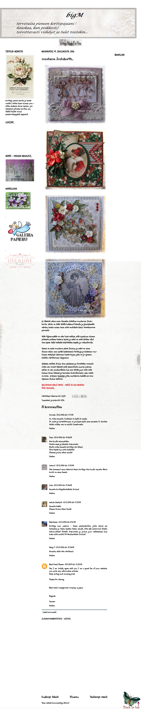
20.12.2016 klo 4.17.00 (64, 414)
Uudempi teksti (50, 697)
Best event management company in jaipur (66, 587)
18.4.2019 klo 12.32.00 (73, 564)
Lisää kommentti (49, 612)
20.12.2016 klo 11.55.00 (65, 465)
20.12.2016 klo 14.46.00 (63, 485)
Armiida (52, 414)
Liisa (51, 485)
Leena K (52, 465)
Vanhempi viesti (98, 697)
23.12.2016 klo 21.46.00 (65, 547)
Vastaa (52, 428)
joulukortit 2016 (57, 400)
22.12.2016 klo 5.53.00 (72, 502)
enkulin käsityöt (55, 502)
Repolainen (53, 522)
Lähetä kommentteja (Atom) (57, 703)
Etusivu (74, 697)
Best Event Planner (56, 564)
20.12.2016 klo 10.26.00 (63, 437)
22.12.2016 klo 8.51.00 (67, 522)
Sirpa (51, 437)
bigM (1, 12)
